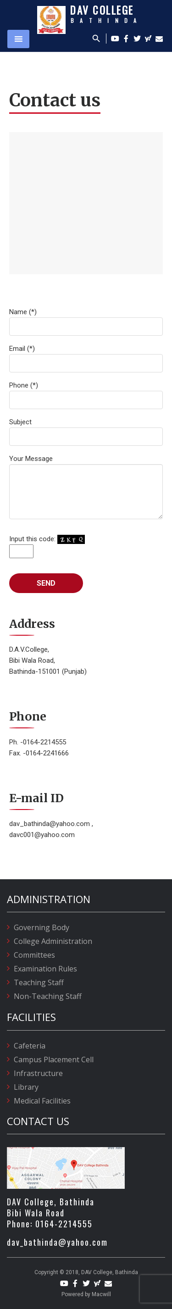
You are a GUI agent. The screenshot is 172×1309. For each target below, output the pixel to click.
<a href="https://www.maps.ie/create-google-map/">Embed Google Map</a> (86, 203)
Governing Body (41, 927)
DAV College (102, 10)
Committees (34, 955)
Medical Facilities (42, 1101)
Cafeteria (29, 1046)
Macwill (101, 1294)
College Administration (53, 941)
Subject (86, 432)
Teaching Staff (39, 982)
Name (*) (86, 322)
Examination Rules (45, 969)
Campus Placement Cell (54, 1059)
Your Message (86, 487)
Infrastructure (38, 1073)
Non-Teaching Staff (48, 996)
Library (26, 1087)
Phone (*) (86, 395)
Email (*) (86, 358)
